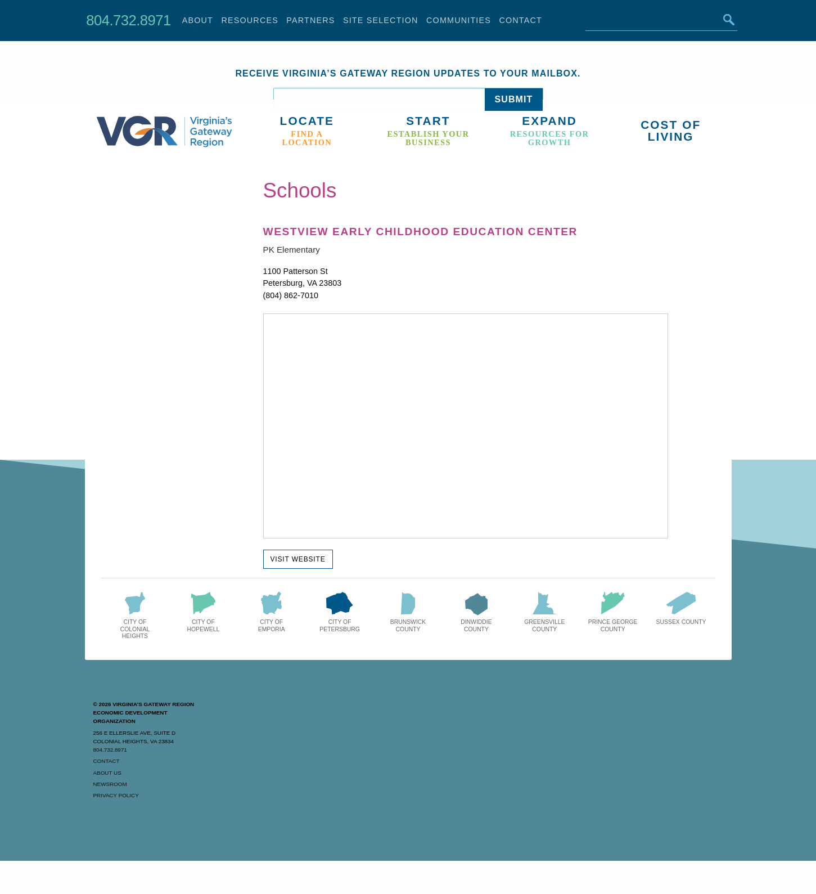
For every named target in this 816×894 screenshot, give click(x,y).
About (197, 20)
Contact (520, 20)
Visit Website (298, 559)
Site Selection (380, 20)
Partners (310, 20)
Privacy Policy (116, 795)
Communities (458, 20)
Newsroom (110, 784)
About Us (107, 773)
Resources (249, 20)
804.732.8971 (128, 20)
